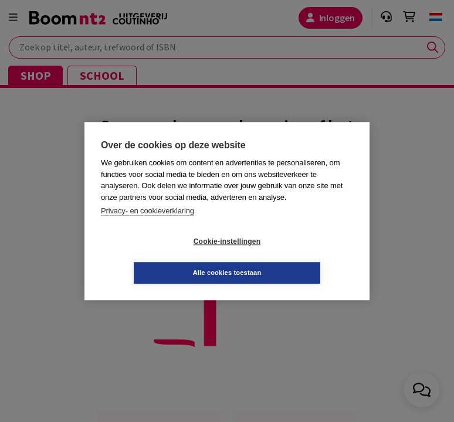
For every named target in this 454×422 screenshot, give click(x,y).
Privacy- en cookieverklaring (147, 226)
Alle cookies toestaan (297, 256)
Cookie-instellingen (157, 257)
